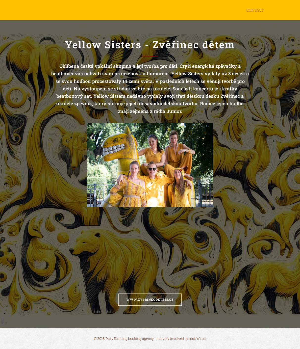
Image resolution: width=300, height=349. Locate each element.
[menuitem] (255, 10)
